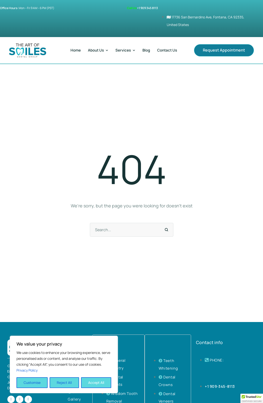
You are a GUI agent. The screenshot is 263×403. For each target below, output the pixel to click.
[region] (64, 364)
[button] (224, 50)
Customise (32, 382)
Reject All (64, 382)
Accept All (96, 382)
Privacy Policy (27, 370)
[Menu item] (76, 50)
